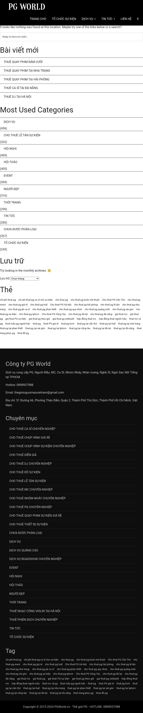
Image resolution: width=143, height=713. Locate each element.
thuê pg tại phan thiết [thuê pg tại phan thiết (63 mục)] (11, 328)
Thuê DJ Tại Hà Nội (17, 96)
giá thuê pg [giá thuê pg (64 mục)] (39, 678)
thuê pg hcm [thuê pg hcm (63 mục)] (67, 323)
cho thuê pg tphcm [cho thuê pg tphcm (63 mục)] (29, 314)
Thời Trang (12, 202)
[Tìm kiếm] (71, 37)
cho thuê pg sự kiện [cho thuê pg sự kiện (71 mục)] (39, 673)
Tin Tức (108, 19)
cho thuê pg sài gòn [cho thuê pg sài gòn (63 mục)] (123, 309)
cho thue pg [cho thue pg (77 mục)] (61, 299)
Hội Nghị (10, 148)
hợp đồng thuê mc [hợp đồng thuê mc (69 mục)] (86, 318)
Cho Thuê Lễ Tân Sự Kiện (22, 135)
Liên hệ (126, 19)
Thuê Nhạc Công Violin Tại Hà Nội (34, 611)
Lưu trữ (5, 278)
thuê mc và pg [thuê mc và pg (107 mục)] (50, 683)
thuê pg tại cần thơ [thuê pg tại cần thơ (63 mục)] (87, 323)
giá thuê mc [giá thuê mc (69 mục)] (121, 314)
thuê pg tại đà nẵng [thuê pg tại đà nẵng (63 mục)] (124, 328)
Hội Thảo (10, 162)
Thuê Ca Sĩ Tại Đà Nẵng (21, 88)
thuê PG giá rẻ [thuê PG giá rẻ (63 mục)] (50, 323)
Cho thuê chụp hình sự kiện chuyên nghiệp (42, 446)
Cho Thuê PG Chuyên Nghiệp (30, 507)
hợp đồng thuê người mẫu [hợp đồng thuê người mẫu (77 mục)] (113, 318)
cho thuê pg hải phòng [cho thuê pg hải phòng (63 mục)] (86, 304)
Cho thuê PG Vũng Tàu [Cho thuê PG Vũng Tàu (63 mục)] (54, 314)
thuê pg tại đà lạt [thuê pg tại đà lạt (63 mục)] (102, 328)
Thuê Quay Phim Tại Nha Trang (27, 70)
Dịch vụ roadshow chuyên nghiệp (35, 559)
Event (8, 175)
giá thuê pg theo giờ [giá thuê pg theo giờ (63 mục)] (39, 318)
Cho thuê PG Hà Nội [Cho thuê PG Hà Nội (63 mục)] (61, 304)
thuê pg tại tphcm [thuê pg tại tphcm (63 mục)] (57, 328)
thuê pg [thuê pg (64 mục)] (37, 323)
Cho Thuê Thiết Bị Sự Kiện (28, 524)
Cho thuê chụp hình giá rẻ (29, 437)
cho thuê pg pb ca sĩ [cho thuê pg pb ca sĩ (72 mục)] (19, 309)
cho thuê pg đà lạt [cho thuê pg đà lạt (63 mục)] (78, 314)
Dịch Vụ (89, 19)
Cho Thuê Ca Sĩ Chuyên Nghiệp (32, 429)
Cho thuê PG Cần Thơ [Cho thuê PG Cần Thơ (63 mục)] (113, 299)
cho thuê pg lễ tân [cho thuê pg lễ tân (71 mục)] (110, 304)
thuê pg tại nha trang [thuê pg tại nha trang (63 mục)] (129, 323)
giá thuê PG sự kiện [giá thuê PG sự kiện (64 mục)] (15, 318)
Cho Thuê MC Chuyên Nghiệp (31, 489)
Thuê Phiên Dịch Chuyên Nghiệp (33, 619)
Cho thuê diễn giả (22, 455)
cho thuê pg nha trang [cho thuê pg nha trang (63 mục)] (17, 669)
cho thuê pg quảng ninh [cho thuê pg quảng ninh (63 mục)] (97, 309)
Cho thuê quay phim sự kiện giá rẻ (35, 515)
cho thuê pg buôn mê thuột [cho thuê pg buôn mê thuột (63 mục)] (85, 299)
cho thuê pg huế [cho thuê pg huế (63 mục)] (38, 304)
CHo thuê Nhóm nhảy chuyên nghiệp (37, 498)
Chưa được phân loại (20, 229)
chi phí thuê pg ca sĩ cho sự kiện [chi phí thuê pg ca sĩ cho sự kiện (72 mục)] (35, 299)
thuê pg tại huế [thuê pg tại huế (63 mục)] (107, 323)
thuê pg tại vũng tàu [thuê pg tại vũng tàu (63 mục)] (79, 328)
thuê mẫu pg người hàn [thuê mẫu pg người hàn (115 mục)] (17, 323)
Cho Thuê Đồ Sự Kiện (24, 472)
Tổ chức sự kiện (16, 243)
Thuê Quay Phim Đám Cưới (23, 62)
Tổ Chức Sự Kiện (64, 19)
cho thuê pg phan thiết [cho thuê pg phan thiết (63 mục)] (44, 309)
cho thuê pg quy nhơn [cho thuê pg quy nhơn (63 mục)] (70, 309)
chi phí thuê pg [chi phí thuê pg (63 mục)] (8, 299)
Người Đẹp (11, 189)
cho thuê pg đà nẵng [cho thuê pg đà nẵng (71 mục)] (101, 314)
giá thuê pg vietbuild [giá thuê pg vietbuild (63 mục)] (63, 318)
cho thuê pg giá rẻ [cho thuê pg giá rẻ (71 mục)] (18, 304)
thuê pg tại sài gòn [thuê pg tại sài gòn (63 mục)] (35, 328)
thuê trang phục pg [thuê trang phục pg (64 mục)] (83, 693)
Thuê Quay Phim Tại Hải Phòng (26, 79)
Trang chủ (38, 19)
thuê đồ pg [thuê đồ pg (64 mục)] (23, 333)
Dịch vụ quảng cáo (23, 550)
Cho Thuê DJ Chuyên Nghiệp (30, 463)
